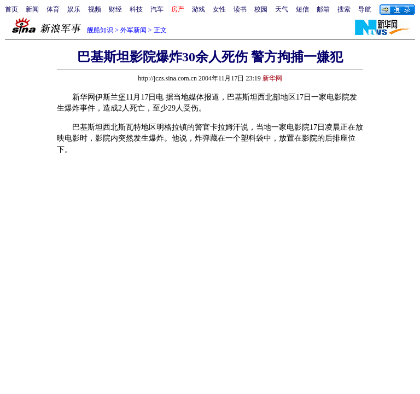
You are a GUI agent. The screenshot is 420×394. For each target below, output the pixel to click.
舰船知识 (100, 30)
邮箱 (323, 9)
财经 (115, 9)
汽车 (157, 9)
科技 (136, 9)
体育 (53, 9)
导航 (364, 9)
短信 (302, 9)
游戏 (198, 9)
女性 (219, 9)
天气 (281, 9)
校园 (260, 9)
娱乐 (73, 9)
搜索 (344, 9)
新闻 (32, 9)
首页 (11, 9)
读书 (240, 9)
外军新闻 (133, 30)
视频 (94, 9)
